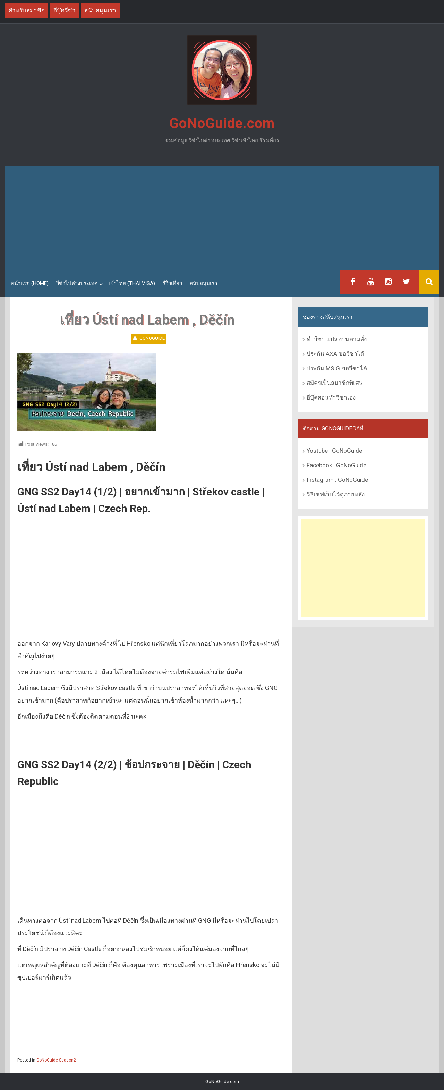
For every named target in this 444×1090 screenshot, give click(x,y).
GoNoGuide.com (222, 123)
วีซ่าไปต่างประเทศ (77, 283)
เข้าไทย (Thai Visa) (132, 283)
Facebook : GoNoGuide (336, 465)
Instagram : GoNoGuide (337, 479)
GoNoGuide (152, 338)
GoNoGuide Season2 (56, 1060)
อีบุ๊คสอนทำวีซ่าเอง (331, 397)
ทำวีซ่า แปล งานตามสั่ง (337, 339)
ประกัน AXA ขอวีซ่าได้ (335, 353)
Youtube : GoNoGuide (334, 450)
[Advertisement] (222, 217)
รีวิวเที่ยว (172, 283)
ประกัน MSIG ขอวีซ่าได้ (337, 368)
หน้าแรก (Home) (30, 283)
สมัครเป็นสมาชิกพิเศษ (335, 382)
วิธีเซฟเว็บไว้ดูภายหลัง (336, 494)
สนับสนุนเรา (203, 283)
